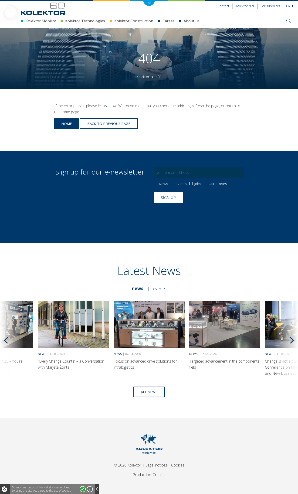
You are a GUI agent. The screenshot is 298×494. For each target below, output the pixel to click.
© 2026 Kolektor (127, 465)
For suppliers (270, 6)
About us (192, 21)
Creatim (159, 474)
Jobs (197, 183)
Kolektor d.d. (244, 6)
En (289, 6)
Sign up (168, 197)
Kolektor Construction (133, 21)
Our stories (218, 183)
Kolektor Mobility (41, 21)
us (105, 105)
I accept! (83, 489)
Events (181, 183)
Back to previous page (108, 123)
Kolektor (143, 77)
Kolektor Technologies (85, 21)
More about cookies (90, 489)
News (163, 183)
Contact (223, 6)
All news (149, 391)
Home (66, 123)
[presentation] (189, 214)
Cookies (177, 465)
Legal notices (156, 465)
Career (168, 21)
